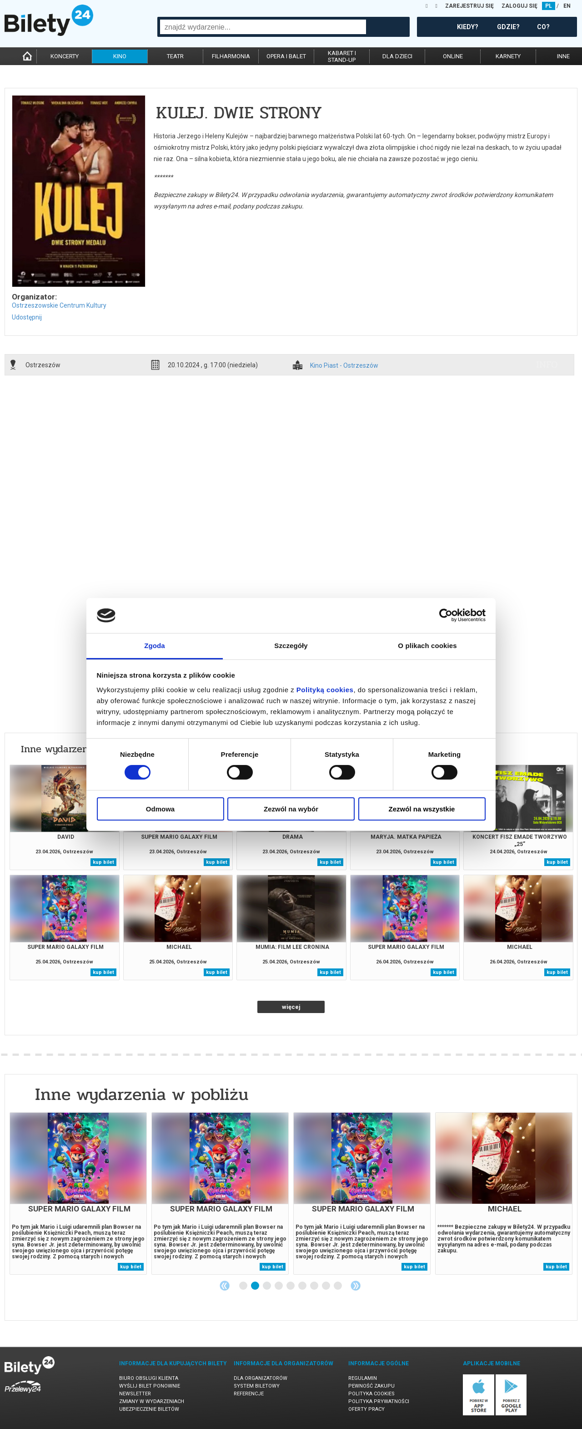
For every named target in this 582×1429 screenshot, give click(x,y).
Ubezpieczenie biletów (149, 1409)
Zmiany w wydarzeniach (151, 1401)
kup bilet (103, 862)
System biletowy (257, 1386)
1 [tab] (243, 1286)
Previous (225, 1286)
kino (119, 56)
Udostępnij (27, 317)
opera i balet (286, 56)
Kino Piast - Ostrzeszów (344, 365)
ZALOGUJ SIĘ (519, 6)
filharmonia (231, 56)
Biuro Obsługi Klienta (148, 1378)
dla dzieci (397, 56)
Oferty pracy (366, 1409)
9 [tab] (338, 1286)
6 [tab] (302, 1286)
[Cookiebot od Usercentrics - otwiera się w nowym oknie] (446, 615)
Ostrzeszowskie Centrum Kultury (59, 305)
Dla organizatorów (260, 1378)
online (453, 56)
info (547, 364)
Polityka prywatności (378, 1401)
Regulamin (362, 1378)
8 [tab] (326, 1286)
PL (548, 6)
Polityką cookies (325, 690)
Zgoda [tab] (154, 645)
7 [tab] (314, 1286)
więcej (291, 1006)
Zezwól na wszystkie (422, 809)
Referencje (249, 1394)
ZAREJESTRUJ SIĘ (469, 6)
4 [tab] (279, 1286)
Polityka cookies (371, 1394)
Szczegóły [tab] (290, 645)
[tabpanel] (78, 1193)
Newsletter (135, 1394)
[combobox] (263, 27)
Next (356, 1286)
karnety (508, 56)
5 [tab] (291, 1286)
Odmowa (160, 809)
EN (567, 6)
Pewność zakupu (371, 1386)
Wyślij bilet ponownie (149, 1386)
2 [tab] (255, 1286)
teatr (175, 56)
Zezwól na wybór (291, 809)
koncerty (64, 56)
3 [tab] (267, 1286)
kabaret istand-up (342, 56)
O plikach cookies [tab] (427, 645)
